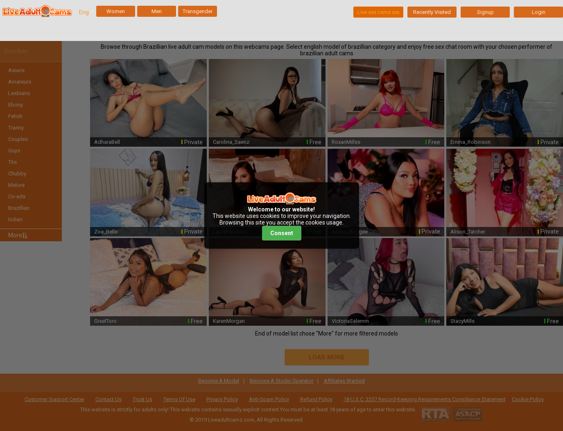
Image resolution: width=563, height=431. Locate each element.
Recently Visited (432, 12)
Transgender (198, 11)
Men (156, 11)
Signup (485, 12)
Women (115, 11)
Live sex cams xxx (378, 12)
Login (538, 12)
